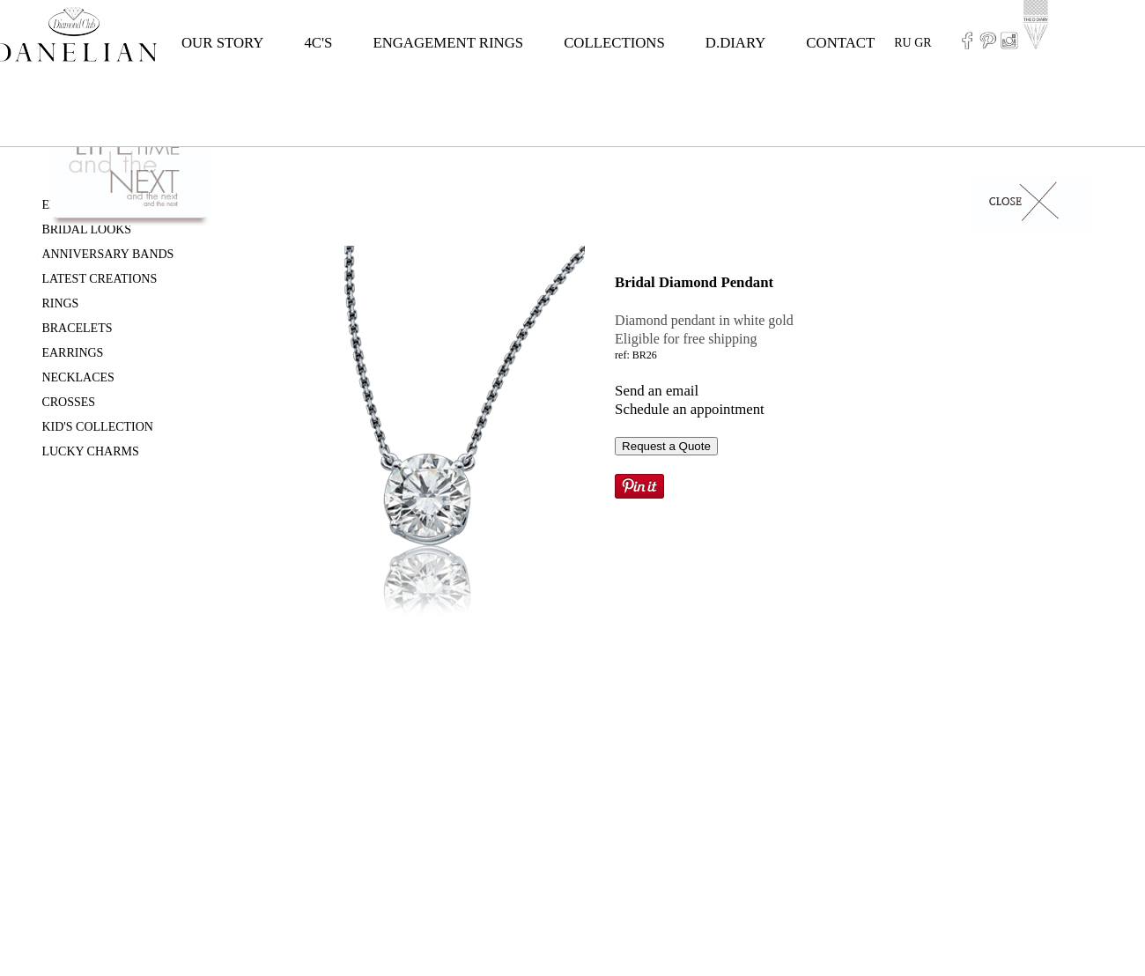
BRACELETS (76, 328)
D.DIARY (735, 42)
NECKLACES (77, 377)
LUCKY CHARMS (89, 451)
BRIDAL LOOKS (86, 229)
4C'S (318, 42)
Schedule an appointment (690, 409)
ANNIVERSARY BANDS (107, 254)
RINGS (59, 303)
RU (902, 42)
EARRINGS (72, 352)
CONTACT (840, 42)
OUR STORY (222, 42)
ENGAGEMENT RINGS (448, 42)
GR (922, 42)
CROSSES (68, 402)
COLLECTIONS (614, 42)
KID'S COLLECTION (97, 426)
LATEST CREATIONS (99, 278)
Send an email (656, 390)
